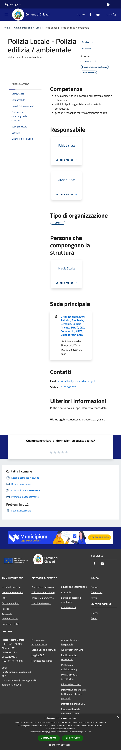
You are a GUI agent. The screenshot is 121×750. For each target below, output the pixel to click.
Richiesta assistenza (41, 660)
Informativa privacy (71, 684)
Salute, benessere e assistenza (71, 600)
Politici (5, 609)
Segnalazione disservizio (43, 650)
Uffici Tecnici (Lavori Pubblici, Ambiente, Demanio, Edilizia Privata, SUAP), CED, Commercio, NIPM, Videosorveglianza (73, 326)
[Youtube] (97, 14)
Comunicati (96, 592)
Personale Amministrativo (10, 616)
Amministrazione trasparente (70, 642)
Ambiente (66, 592)
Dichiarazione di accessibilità (69, 677)
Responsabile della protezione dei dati (70, 711)
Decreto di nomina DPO (73, 704)
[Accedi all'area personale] (108, 4)
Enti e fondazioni (10, 603)
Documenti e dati (10, 624)
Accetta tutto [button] (48, 738)
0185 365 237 (68, 387)
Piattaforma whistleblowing (69, 667)
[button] (60, 744)
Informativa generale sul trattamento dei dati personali (73, 694)
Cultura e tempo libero (43, 592)
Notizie (94, 587)
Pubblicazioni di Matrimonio (69, 657)
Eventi (94, 618)
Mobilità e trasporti (41, 603)
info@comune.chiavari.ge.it (16, 672)
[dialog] (60, 732)
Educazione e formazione (74, 587)
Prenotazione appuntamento (39, 642)
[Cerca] (114, 14)
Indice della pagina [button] (20, 84)
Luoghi (94, 613)
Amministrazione (23, 27)
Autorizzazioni (68, 607)
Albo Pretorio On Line (72, 650)
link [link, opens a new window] (89, 731)
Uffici (38, 27)
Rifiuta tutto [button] (72, 738)
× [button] (117, 717)
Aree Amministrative (12, 592)
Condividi (88, 42)
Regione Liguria (13, 4)
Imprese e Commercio (42, 598)
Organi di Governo (11, 587)
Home (7, 27)
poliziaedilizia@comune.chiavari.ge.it (76, 381)
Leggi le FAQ (37, 655)
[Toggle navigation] (6, 14)
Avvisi (94, 598)
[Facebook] (89, 14)
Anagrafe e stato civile (43, 587)
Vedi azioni (88, 48)
